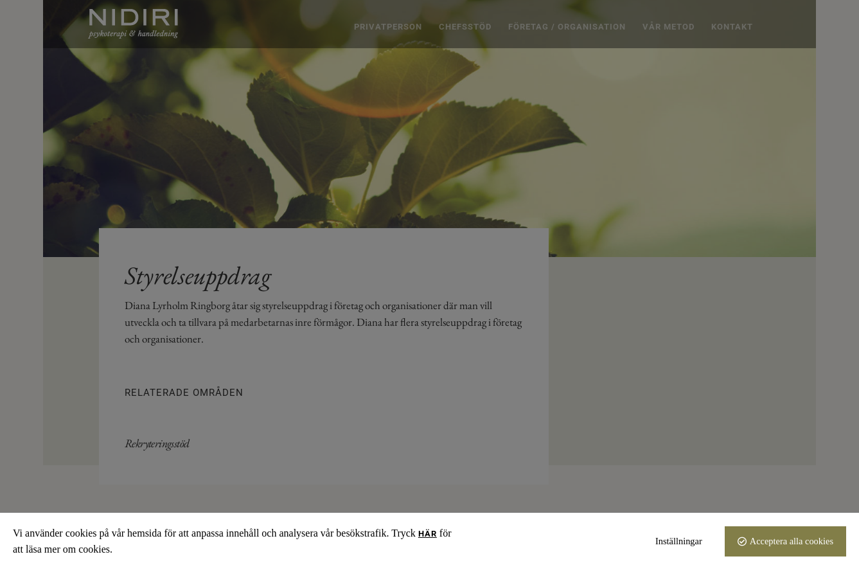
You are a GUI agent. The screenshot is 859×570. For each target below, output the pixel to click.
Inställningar (678, 541)
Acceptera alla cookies (791, 541)
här (427, 534)
